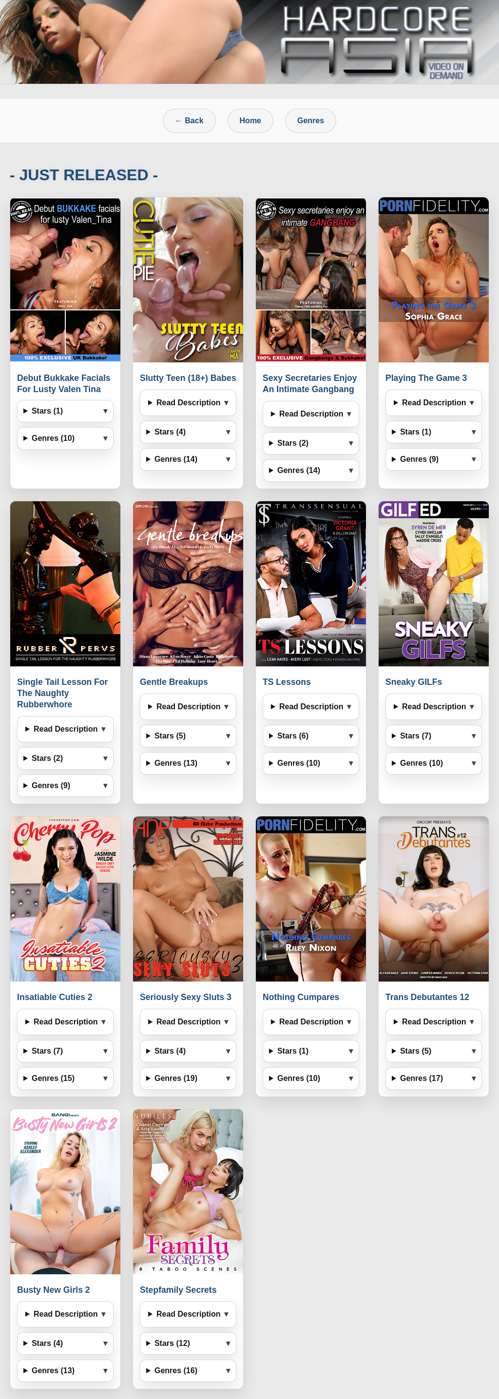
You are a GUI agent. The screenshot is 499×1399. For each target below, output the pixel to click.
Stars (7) (415, 736)
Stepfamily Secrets (178, 1290)
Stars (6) (292, 736)
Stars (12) (172, 1343)
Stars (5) (170, 736)
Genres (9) (419, 459)
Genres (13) (175, 763)
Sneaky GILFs (413, 682)
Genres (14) (175, 459)
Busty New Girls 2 (53, 1290)
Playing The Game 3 (426, 378)
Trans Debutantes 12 (427, 997)
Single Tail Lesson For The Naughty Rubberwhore (62, 693)
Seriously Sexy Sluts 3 (185, 997)
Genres (310, 120)
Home (250, 120)
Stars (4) (170, 432)
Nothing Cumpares (301, 997)
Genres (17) (421, 1078)
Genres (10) (53, 438)
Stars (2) (292, 443)
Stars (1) (47, 411)
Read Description (188, 402)
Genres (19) (175, 1078)
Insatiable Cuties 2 (55, 997)
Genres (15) (53, 1078)
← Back (189, 120)
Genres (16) (175, 1370)
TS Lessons (287, 682)
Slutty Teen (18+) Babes (188, 378)
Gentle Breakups (174, 682)
